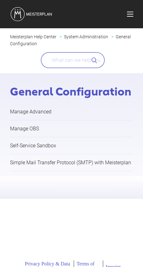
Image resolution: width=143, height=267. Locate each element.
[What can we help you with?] (73, 60)
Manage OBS (24, 129)
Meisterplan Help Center (33, 36)
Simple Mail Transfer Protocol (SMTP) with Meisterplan (70, 163)
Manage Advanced (30, 112)
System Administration (86, 36)
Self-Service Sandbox (33, 146)
